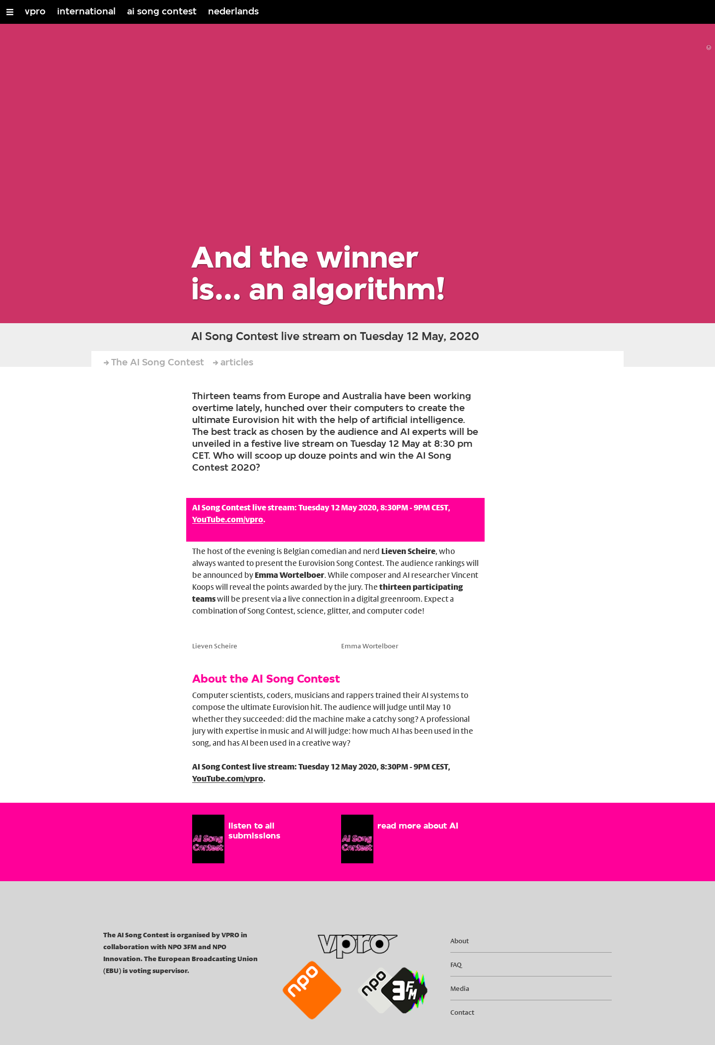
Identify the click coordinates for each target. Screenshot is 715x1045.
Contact (462, 1012)
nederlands (233, 12)
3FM (190, 947)
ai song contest (162, 12)
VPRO (231, 935)
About (459, 941)
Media (459, 988)
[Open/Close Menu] (10, 12)
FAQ (456, 965)
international (86, 12)
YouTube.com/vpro (227, 519)
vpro (35, 12)
